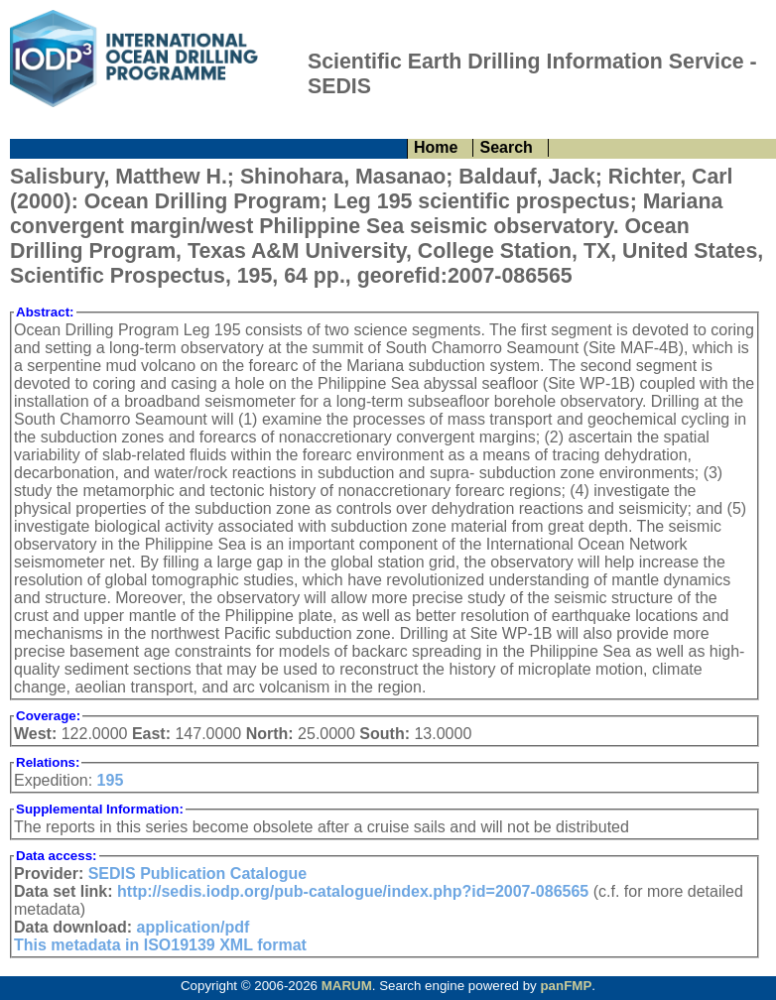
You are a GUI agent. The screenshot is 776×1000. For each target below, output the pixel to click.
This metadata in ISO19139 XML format (160, 945)
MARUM (347, 985)
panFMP (565, 985)
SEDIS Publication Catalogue (197, 873)
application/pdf (193, 927)
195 (110, 780)
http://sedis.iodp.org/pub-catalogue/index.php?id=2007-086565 (352, 891)
